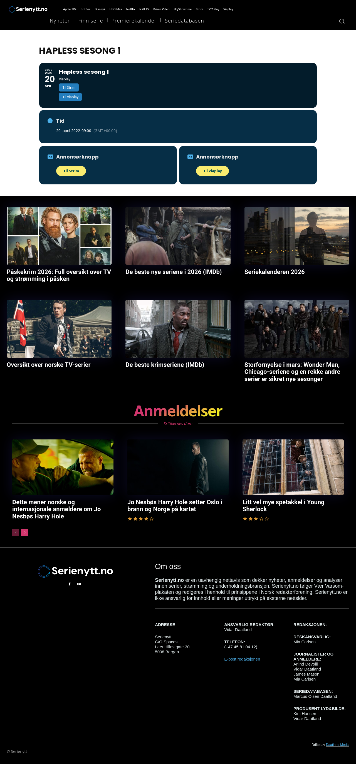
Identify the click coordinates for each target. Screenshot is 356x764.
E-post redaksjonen (242, 654)
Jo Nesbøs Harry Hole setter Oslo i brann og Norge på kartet (172, 503)
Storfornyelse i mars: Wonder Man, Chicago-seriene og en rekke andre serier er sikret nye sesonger (290, 371)
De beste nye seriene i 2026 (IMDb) (171, 271)
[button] (341, 21)
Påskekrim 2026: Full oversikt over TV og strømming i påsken (56, 275)
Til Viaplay (212, 170)
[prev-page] (15, 527)
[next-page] (24, 527)
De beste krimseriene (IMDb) (163, 364)
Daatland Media (337, 740)
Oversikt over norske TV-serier (47, 364)
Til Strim (71, 170)
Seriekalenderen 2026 (273, 271)
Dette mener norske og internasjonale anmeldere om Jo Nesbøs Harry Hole (61, 503)
